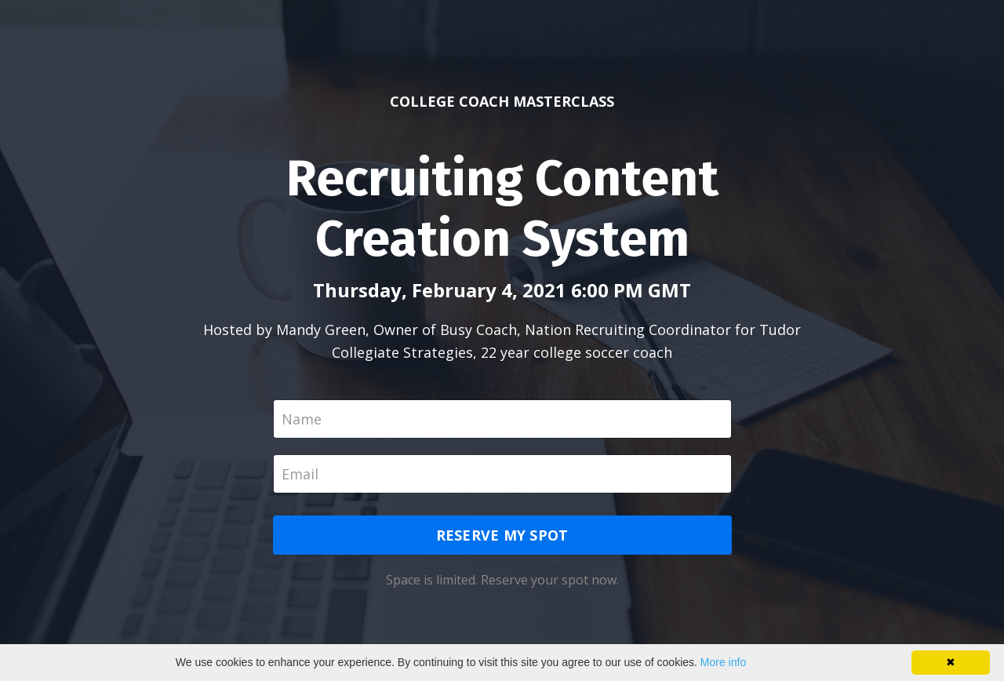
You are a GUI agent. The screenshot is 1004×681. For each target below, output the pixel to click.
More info (723, 662)
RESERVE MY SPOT (502, 535)
